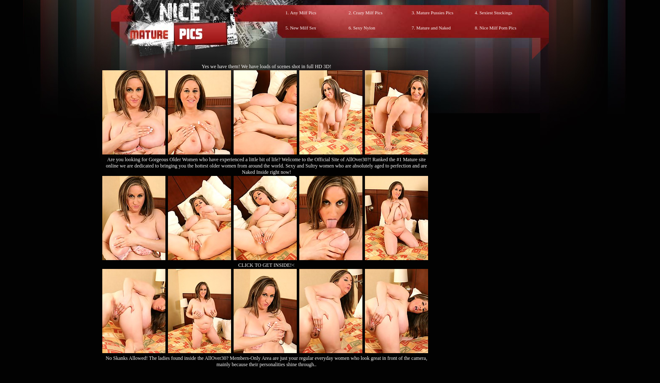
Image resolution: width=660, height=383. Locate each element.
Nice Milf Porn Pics (497, 27)
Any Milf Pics (303, 12)
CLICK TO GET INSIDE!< (266, 265)
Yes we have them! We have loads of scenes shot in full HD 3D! (266, 66)
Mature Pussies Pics (434, 12)
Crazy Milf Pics (368, 12)
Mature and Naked (433, 27)
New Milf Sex (303, 27)
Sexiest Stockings (495, 12)
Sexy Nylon (364, 27)
